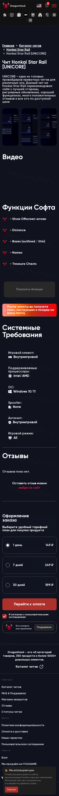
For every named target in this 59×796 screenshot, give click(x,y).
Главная (8, 45)
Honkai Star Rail (18, 49)
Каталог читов (30, 45)
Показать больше (29, 289)
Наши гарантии (12, 738)
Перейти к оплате (29, 604)
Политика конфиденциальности (23, 725)
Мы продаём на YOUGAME (19, 764)
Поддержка (44, 627)
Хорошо (11, 789)
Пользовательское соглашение (23, 744)
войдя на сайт (29, 487)
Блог (5, 757)
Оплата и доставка (15, 731)
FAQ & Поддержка (14, 693)
